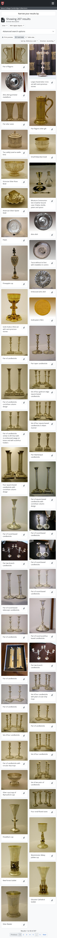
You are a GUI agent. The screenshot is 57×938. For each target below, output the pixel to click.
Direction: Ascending (47, 41)
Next (44, 935)
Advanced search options (14, 31)
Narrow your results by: (28, 13)
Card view (19, 37)
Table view (29, 37)
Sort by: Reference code (28, 41)
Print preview (7, 37)
